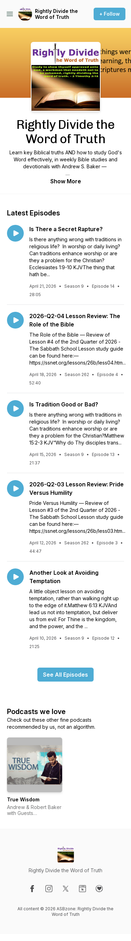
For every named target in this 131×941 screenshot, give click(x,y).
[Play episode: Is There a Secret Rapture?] (15, 233)
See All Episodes (65, 674)
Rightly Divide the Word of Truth (56, 14)
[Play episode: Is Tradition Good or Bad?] (15, 408)
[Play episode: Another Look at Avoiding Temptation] (15, 576)
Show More (65, 181)
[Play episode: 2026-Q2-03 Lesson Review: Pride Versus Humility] (15, 488)
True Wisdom (23, 799)
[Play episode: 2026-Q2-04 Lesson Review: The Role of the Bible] (15, 320)
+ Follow (109, 14)
